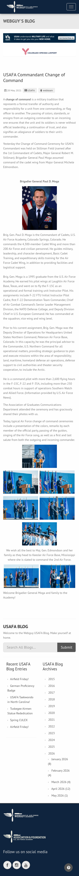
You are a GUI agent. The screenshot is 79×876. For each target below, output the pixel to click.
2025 (51, 747)
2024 (51, 740)
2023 (51, 733)
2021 (51, 720)
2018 (51, 699)
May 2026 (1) (59, 795)
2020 (51, 713)
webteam (46, 90)
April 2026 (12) (60, 789)
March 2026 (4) (60, 782)
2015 (51, 679)
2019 (51, 706)
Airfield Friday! (19, 679)
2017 (51, 692)
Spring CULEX (19, 720)
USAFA (29, 90)
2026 (51, 753)
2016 (51, 686)
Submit (66, 647)
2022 (51, 726)
